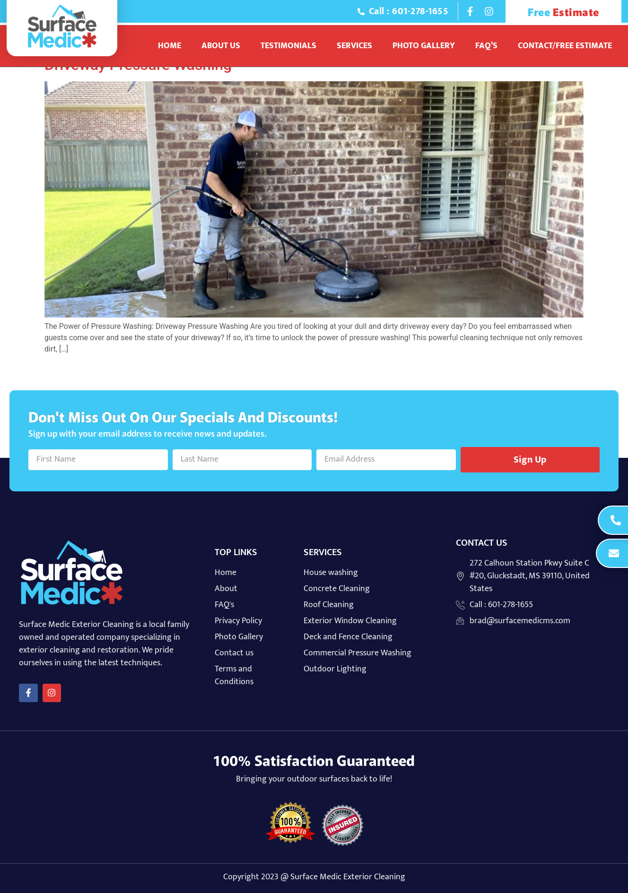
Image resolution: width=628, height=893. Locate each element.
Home (169, 46)
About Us (220, 46)
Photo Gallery (423, 46)
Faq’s (486, 46)
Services (354, 46)
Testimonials (288, 46)
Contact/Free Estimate (565, 46)
